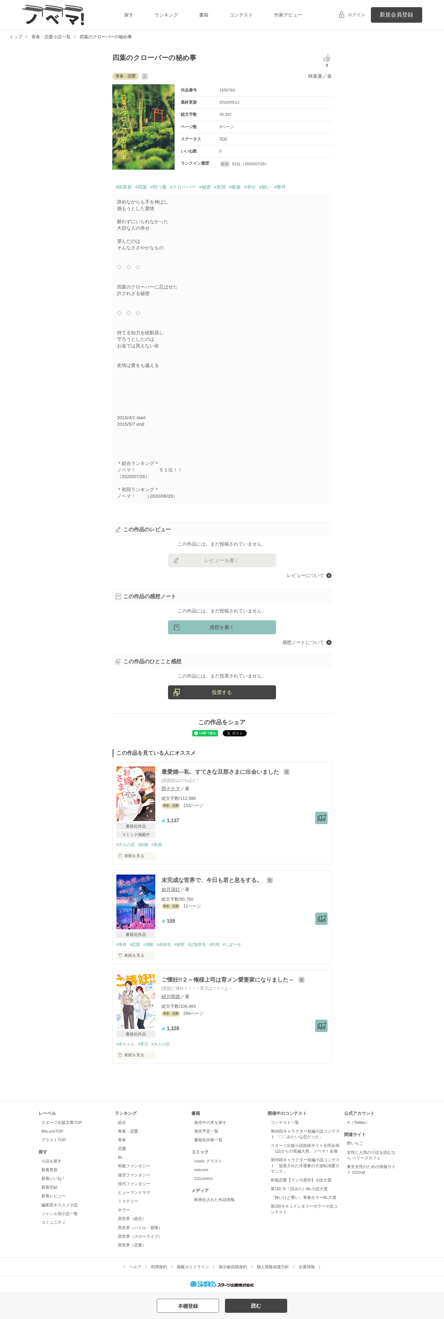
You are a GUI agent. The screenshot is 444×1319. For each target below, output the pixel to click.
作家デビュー (288, 14)
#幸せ (250, 187)
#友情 (220, 187)
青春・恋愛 (128, 1131)
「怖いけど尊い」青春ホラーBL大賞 (303, 1197)
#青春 (121, 944)
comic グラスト (208, 1161)
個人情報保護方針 (273, 1267)
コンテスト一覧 (285, 1122)
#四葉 (141, 187)
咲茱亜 (315, 76)
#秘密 (205, 187)
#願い (265, 187)
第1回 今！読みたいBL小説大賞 (299, 1188)
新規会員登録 (396, 15)
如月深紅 (170, 889)
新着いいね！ (53, 1178)
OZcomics (203, 1178)
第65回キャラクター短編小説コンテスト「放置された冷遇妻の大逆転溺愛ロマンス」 (305, 1165)
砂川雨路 (170, 996)
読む (256, 1305)
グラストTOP (53, 1140)
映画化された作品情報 (214, 1199)
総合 (122, 1122)
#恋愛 (135, 944)
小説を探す (51, 1161)
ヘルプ (135, 1267)
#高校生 (164, 944)
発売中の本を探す (210, 1122)
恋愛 (122, 1148)
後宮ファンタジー (134, 1175)
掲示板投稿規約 (233, 1267)
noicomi (201, 1169)
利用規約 (159, 1267)
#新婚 (156, 844)
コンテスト (241, 14)
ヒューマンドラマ (134, 1192)
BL (120, 1157)
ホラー (124, 1210)
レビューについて (305, 575)
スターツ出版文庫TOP (61, 1122)
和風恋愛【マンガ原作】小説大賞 (301, 1180)
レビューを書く (221, 560)
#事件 (280, 187)
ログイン (356, 14)
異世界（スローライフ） (140, 1236)
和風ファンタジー (134, 1166)
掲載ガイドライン (193, 1267)
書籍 (203, 14)
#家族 (235, 187)
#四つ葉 (158, 187)
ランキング (166, 14)
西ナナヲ (170, 788)
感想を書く (221, 627)
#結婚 (143, 844)
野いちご (355, 1143)
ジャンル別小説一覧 (59, 1213)
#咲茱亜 (123, 187)
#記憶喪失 (197, 944)
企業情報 (307, 1267)
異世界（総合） (132, 1218)
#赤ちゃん (125, 1044)
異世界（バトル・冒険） (140, 1227)
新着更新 (49, 1169)
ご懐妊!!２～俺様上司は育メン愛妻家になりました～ (228, 980)
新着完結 (49, 1187)
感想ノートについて (303, 642)
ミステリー (128, 1201)
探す (128, 14)
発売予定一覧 (206, 1131)
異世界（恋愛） (132, 1245)
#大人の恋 (125, 844)
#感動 (148, 944)
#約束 (214, 944)
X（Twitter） (358, 1122)
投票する (222, 692)
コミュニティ (53, 1222)
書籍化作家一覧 (208, 1140)
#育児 (143, 1044)
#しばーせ (232, 944)
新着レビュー (53, 1196)
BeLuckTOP (52, 1131)
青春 (122, 1140)
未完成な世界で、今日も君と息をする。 (212, 880)
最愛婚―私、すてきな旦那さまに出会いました (221, 772)
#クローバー (183, 187)
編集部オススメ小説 (59, 1205)
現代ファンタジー (134, 1183)
